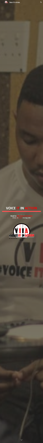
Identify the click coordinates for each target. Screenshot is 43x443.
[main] (21, 210)
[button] (2, 2)
